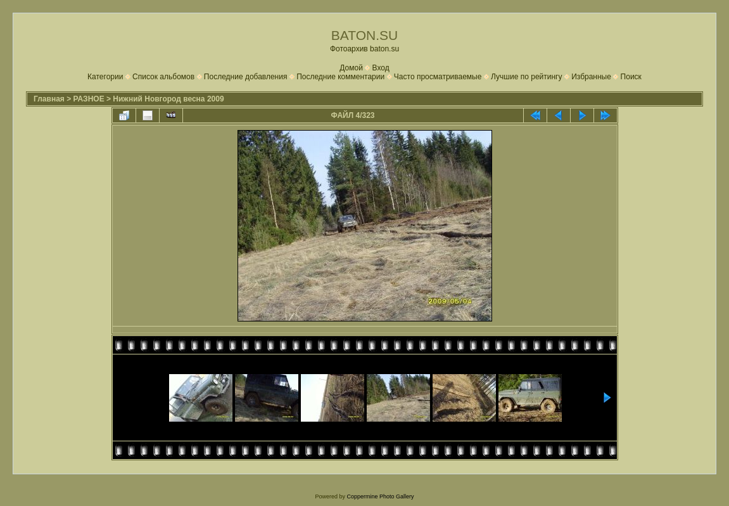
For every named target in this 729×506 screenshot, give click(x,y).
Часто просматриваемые (438, 76)
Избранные (591, 76)
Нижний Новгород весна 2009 (168, 98)
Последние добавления (246, 76)
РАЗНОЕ (89, 98)
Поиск (631, 76)
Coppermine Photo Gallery (380, 496)
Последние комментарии (340, 76)
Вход (381, 67)
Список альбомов (163, 76)
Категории (105, 76)
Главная (49, 98)
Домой (351, 67)
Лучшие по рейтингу (526, 76)
